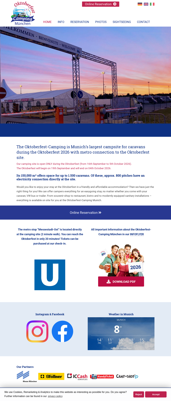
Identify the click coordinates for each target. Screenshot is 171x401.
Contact (143, 22)
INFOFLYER (137, 234)
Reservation (79, 22)
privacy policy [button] (55, 396)
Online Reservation (98, 4)
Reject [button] (138, 394)
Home (47, 22)
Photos (101, 22)
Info (61, 22)
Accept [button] (156, 394)
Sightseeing (122, 22)
